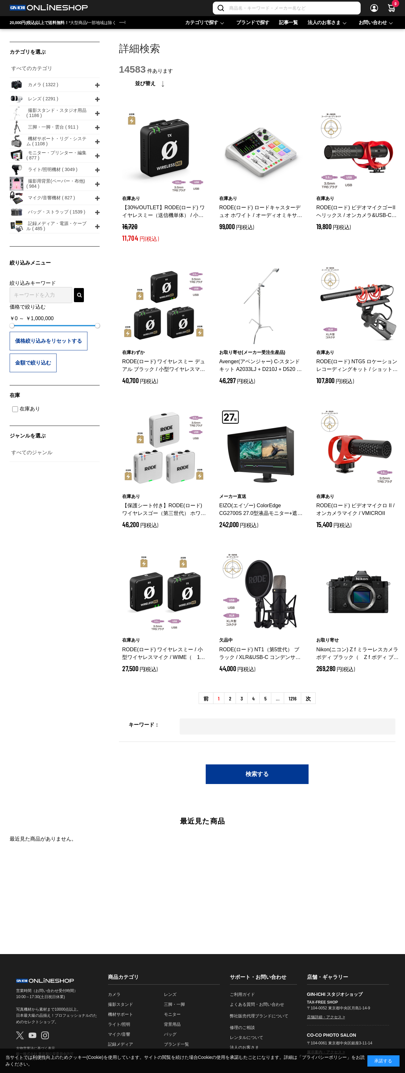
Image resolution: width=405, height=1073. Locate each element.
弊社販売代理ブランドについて (259, 1016)
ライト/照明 (119, 1024)
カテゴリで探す (201, 22)
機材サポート (120, 1014)
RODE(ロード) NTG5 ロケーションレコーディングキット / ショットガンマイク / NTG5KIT (357, 366)
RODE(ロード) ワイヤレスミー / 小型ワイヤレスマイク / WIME (163, 654)
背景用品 (172, 1024)
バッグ (170, 1034)
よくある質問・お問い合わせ (257, 1004)
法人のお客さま (324, 22)
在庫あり (26, 408)
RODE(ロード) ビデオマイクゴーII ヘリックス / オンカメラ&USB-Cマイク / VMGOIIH (358, 212)
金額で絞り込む (33, 362)
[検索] (220, 8)
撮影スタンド (120, 1004)
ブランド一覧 (176, 1044)
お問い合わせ (373, 22)
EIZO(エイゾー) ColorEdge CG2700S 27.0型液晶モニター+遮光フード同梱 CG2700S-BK (260, 510)
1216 (292, 698)
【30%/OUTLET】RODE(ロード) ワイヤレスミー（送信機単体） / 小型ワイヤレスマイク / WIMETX (163, 212)
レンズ (170, 994)
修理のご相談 (242, 1027)
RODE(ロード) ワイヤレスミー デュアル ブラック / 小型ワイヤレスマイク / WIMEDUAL (163, 366)
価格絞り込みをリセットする (48, 341)
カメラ (114, 994)
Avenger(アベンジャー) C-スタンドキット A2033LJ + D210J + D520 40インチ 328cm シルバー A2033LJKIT (261, 366)
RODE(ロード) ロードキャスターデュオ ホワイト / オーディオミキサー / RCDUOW (260, 212)
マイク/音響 (119, 1034)
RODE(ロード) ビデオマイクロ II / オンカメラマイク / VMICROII (355, 509)
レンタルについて (246, 1037)
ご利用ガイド (242, 994)
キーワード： (144, 724)
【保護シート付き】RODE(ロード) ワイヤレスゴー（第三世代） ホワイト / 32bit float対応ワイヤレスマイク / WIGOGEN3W (164, 510)
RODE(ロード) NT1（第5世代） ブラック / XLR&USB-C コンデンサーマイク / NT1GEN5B (260, 654)
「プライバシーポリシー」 (324, 1057)
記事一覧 (288, 22)
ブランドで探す (252, 22)
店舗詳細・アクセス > (326, 1017)
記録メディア (120, 1044)
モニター (172, 1014)
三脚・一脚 (174, 1004)
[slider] (12, 325)
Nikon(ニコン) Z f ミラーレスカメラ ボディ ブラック (357, 654)
